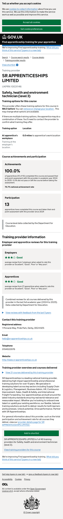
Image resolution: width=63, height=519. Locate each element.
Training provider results (15, 60)
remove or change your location (38, 108)
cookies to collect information (23, 9)
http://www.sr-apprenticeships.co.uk (19, 359)
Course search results (20, 57)
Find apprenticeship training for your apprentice (29, 42)
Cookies (18, 479)
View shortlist (10, 65)
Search (5, 57)
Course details (38, 57)
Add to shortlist (31, 433)
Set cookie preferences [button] (31, 29)
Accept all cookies (31, 22)
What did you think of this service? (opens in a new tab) (30, 49)
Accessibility (7, 479)
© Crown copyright (31, 512)
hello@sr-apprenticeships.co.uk (17, 338)
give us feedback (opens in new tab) (43, 474)
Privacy (27, 479)
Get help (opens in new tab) (14, 474)
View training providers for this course (22, 449)
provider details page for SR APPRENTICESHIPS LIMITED (23, 423)
